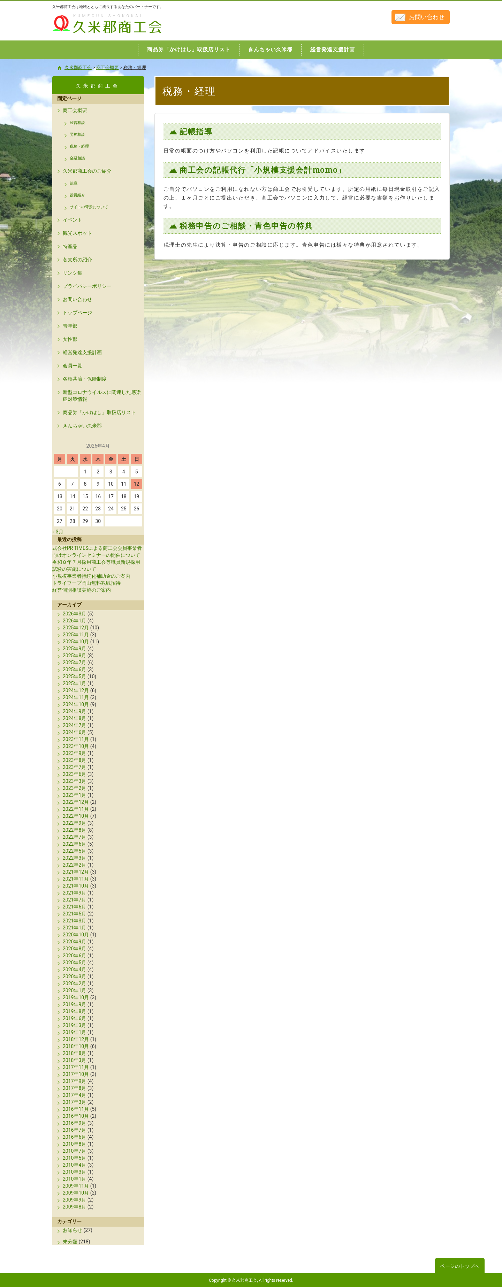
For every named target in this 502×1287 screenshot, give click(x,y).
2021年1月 (74, 927)
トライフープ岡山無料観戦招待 (86, 583)
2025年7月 (74, 662)
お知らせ (72, 1230)
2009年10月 (76, 1193)
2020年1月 (74, 990)
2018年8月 (74, 1053)
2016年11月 (76, 1109)
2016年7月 (74, 1130)
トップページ (77, 312)
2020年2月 (74, 983)
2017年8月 (74, 1088)
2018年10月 (76, 1046)
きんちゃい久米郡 (82, 425)
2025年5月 (74, 676)
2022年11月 (76, 809)
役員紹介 (77, 195)
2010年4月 (74, 1165)
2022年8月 (74, 830)
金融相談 (77, 158)
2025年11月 (76, 634)
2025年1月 (74, 683)
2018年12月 (76, 1039)
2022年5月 (74, 851)
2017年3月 (74, 1102)
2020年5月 (74, 962)
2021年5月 (74, 913)
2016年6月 (74, 1137)
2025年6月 (74, 669)
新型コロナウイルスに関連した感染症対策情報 (102, 395)
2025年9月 (74, 648)
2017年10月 (76, 1074)
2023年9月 (74, 753)
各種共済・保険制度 (85, 379)
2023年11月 (76, 739)
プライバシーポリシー (87, 286)
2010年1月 (74, 1179)
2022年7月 (74, 837)
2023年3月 (74, 781)
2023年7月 (74, 767)
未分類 (70, 1241)
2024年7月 (74, 725)
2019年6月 (74, 1018)
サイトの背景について (89, 207)
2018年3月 (74, 1060)
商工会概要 (75, 110)
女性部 (70, 339)
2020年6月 (74, 955)
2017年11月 (76, 1067)
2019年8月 (74, 1011)
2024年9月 (74, 711)
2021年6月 (74, 907)
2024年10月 (76, 704)
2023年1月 (74, 795)
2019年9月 (74, 1004)
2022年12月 (76, 802)
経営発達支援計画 (82, 352)
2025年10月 (76, 641)
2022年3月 (74, 858)
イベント (72, 220)
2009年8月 (74, 1207)
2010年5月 (74, 1158)
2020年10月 (76, 934)
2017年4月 (74, 1095)
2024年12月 (76, 690)
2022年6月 (74, 844)
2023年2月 (74, 788)
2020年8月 (74, 948)
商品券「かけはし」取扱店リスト (99, 412)
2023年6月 (74, 774)
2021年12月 (76, 872)
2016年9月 (74, 1123)
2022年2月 (74, 865)
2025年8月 (74, 655)
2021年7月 (74, 900)
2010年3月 (74, 1172)
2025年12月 (76, 627)
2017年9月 (74, 1081)
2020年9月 (74, 941)
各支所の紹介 (77, 259)
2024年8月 (74, 718)
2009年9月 (74, 1200)
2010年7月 (74, 1151)
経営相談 (77, 122)
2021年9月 (74, 893)
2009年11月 (76, 1186)
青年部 (70, 326)
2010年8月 (74, 1144)
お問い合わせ (426, 17)
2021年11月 (76, 879)
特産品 (70, 246)
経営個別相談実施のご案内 (81, 590)
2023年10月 (76, 746)
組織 (73, 183)
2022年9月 (74, 823)
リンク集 (72, 273)
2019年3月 (74, 1025)
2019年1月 (74, 1032)
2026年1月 (74, 620)
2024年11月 (76, 697)
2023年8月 (74, 760)
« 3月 (57, 531)
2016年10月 (76, 1116)
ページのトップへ (459, 1266)
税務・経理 (79, 146)
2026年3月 (74, 613)
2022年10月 (76, 816)
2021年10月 (76, 886)
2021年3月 (74, 920)
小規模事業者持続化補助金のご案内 (91, 576)
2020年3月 (74, 976)
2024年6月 (74, 732)
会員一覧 (72, 365)
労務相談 (77, 134)
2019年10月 (76, 997)
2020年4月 (74, 969)
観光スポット (77, 233)
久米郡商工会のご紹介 (87, 171)
